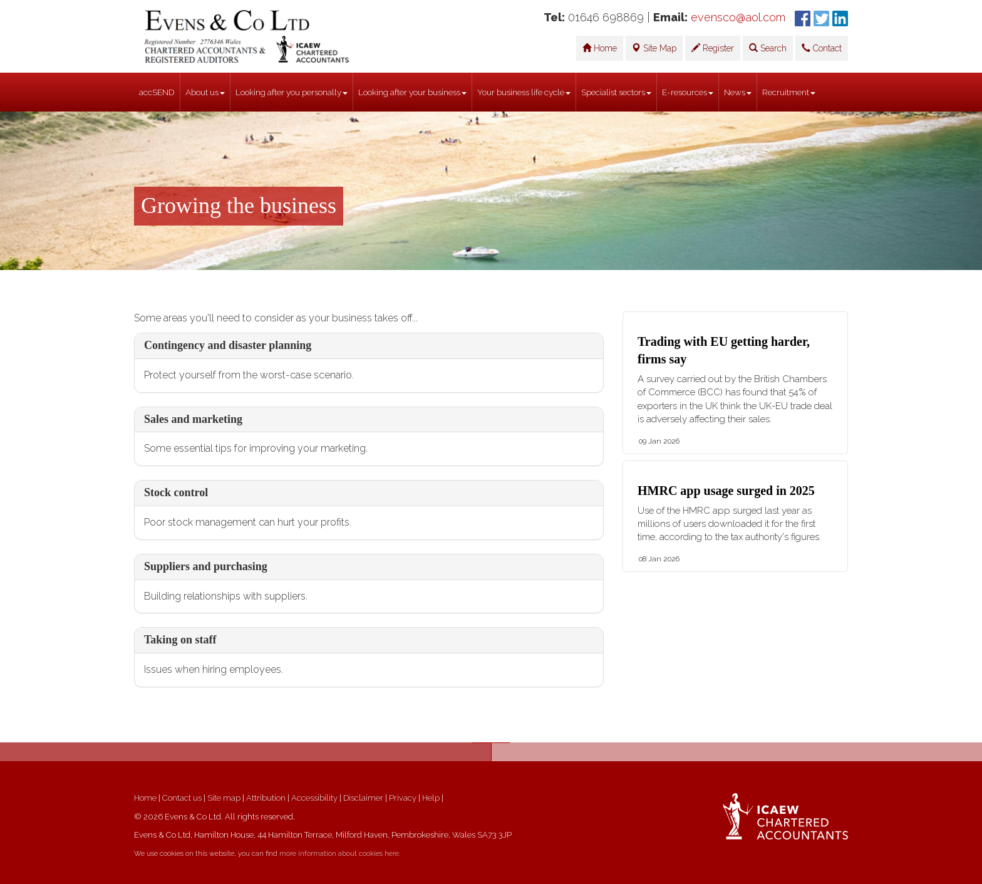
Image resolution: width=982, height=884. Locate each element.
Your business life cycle (524, 92)
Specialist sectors (616, 92)
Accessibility (314, 798)
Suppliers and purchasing (205, 566)
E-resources (687, 92)
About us (205, 92)
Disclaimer (363, 798)
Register (712, 48)
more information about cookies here (339, 854)
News (738, 92)
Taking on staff (180, 639)
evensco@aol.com (738, 17)
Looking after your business (412, 92)
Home (599, 48)
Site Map (654, 48)
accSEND (157, 92)
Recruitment (788, 92)
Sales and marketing (193, 419)
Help (431, 798)
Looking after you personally (291, 92)
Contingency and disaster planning (227, 345)
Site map (223, 798)
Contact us (182, 798)
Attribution (266, 798)
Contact (822, 48)
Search (768, 48)
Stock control (176, 492)
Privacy (402, 798)
